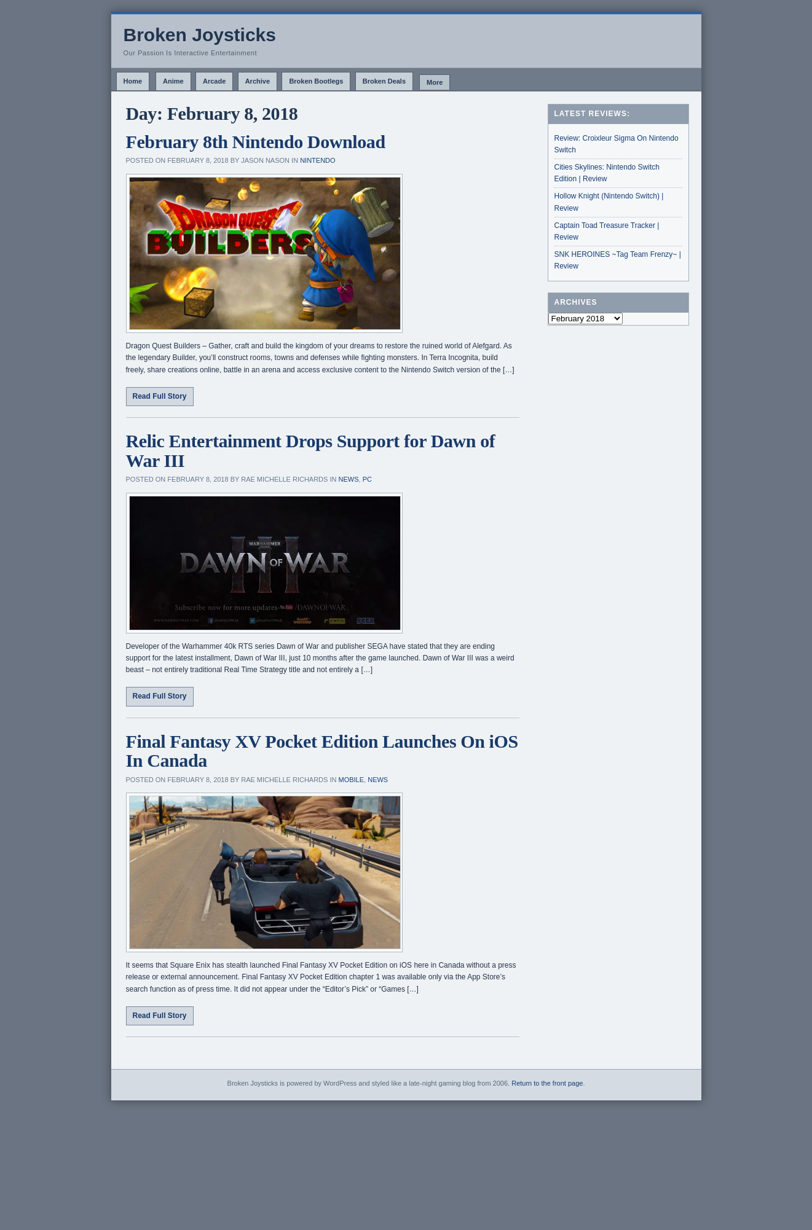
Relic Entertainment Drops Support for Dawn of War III (310, 451)
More (435, 82)
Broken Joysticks (200, 35)
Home (133, 81)
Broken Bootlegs (316, 81)
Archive (257, 81)
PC (367, 479)
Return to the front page (547, 1083)
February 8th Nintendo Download (255, 141)
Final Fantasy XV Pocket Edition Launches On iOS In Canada (322, 751)
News (349, 479)
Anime (173, 81)
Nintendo (317, 160)
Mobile (352, 779)
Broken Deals (384, 81)
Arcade (214, 81)
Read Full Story (160, 396)
